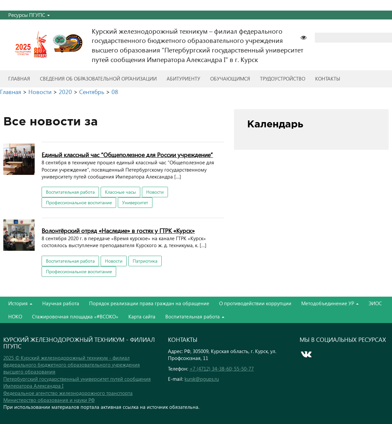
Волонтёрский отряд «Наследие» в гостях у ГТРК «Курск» (118, 230)
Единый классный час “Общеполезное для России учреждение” (127, 154)
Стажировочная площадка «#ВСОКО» (75, 316)
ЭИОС (375, 303)
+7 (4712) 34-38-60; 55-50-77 (221, 368)
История (20, 303)
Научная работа (60, 303)
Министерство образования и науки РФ (49, 400)
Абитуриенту (183, 78)
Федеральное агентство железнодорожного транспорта (68, 393)
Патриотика (145, 261)
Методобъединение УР (330, 303)
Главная (19, 78)
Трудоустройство (282, 78)
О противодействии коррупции (255, 303)
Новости (155, 192)
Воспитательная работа (70, 192)
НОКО (15, 316)
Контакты (327, 78)
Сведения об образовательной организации (98, 78)
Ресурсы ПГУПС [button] (29, 14)
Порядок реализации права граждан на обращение (149, 303)
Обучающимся (230, 78)
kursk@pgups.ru (201, 378)
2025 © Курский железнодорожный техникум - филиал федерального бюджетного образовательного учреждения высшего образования (71, 364)
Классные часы (120, 192)
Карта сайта (141, 316)
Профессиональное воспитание (79, 202)
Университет (135, 202)
